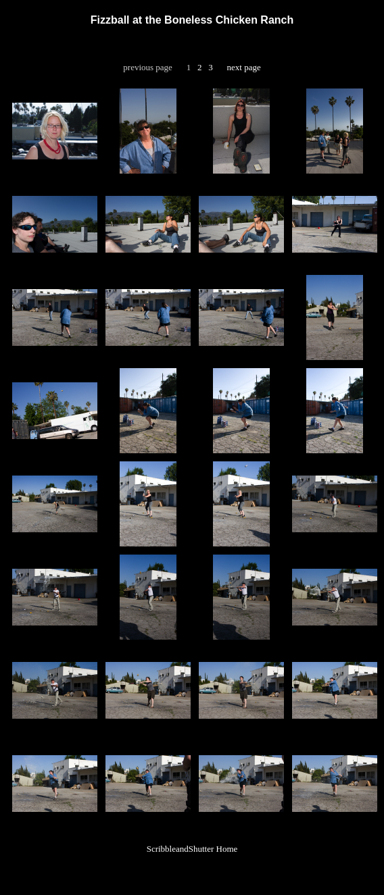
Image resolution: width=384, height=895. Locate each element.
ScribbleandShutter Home (192, 849)
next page (244, 67)
